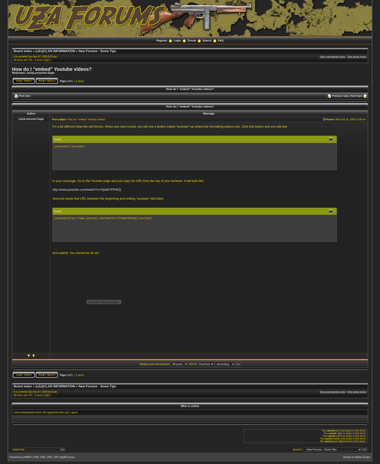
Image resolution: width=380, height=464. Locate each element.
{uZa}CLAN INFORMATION (55, 51)
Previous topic (340, 96)
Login (177, 40)
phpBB (26, 457)
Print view (24, 96)
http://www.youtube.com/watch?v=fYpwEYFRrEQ (86, 189)
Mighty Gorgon (363, 457)
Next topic (356, 96)
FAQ (221, 40)
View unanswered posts (332, 56)
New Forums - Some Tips (97, 51)
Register (162, 40)
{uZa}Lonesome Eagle (41, 72)
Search (207, 40)
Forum (192, 40)
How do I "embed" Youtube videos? (52, 69)
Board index (23, 51)
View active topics (356, 56)
